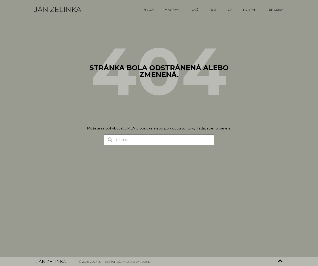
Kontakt (250, 9)
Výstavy (172, 9)
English (276, 9)
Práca (148, 9)
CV (229, 9)
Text (212, 9)
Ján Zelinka (57, 9)
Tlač (194, 9)
